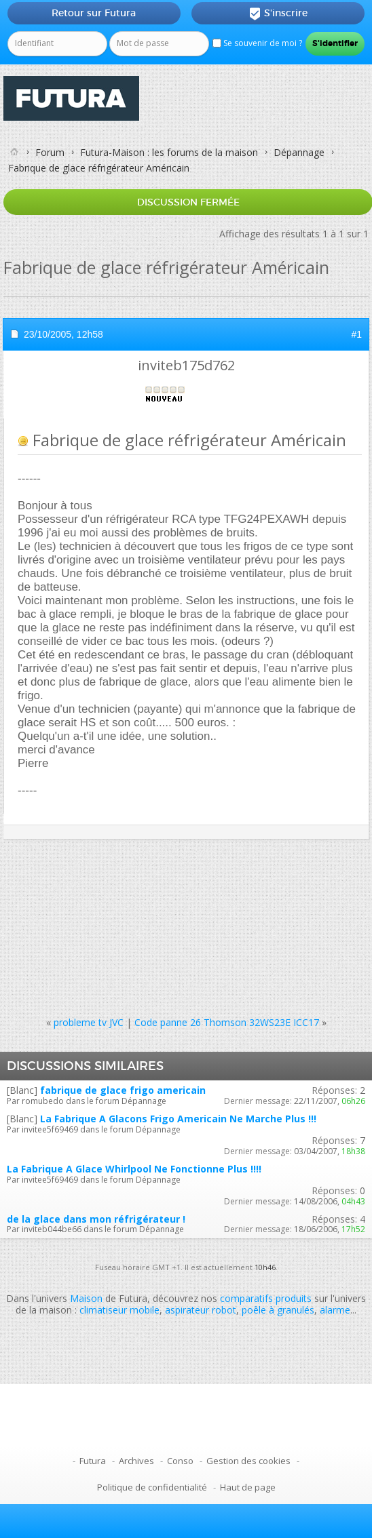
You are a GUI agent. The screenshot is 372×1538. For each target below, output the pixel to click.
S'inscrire (278, 13)
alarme (335, 1309)
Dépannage (299, 152)
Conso (180, 1461)
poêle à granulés (278, 1309)
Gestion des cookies (248, 1461)
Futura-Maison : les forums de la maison (169, 152)
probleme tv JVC (89, 1022)
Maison (86, 1298)
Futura (92, 1461)
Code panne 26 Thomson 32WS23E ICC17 (226, 1022)
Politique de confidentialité (152, 1487)
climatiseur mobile (119, 1309)
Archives (136, 1461)
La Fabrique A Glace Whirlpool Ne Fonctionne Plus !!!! (134, 1168)
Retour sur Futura (94, 13)
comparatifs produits (266, 1298)
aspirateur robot (200, 1309)
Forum (49, 152)
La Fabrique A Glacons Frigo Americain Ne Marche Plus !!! (178, 1118)
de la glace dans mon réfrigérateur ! (96, 1218)
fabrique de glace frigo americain (123, 1090)
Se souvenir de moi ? (257, 43)
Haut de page (248, 1487)
